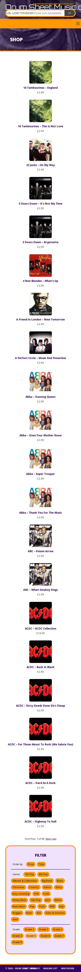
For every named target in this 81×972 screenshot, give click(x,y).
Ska (39, 913)
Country (34, 887)
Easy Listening (21, 893)
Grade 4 (17, 935)
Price (31, 864)
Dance (47, 887)
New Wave (19, 906)
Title (41, 864)
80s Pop (43, 874)
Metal (58, 900)
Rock (29, 913)
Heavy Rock (19, 900)
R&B (52, 906)
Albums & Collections (25, 880)
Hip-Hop (36, 900)
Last (54, 839)
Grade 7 (59, 935)
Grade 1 (29, 929)
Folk (36, 893)
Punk (42, 906)
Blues (60, 880)
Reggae (17, 913)
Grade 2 (43, 929)
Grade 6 (45, 935)
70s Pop (29, 874)
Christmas (18, 887)
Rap (61, 906)
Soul (15, 919)
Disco (59, 887)
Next (48, 839)
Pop (32, 906)
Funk (46, 893)
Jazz (47, 900)
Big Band (47, 880)
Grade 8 (17, 942)
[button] (40, 23)
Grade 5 (31, 935)
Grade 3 (57, 929)
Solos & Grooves (55, 913)
